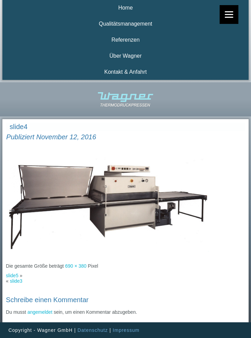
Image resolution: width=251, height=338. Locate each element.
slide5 (12, 275)
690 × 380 (76, 266)
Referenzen (126, 40)
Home (125, 8)
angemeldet (39, 312)
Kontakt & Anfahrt (125, 72)
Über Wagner (125, 56)
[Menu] (229, 14)
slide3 (16, 281)
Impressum (126, 330)
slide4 (18, 126)
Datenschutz (92, 330)
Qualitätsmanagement (125, 24)
